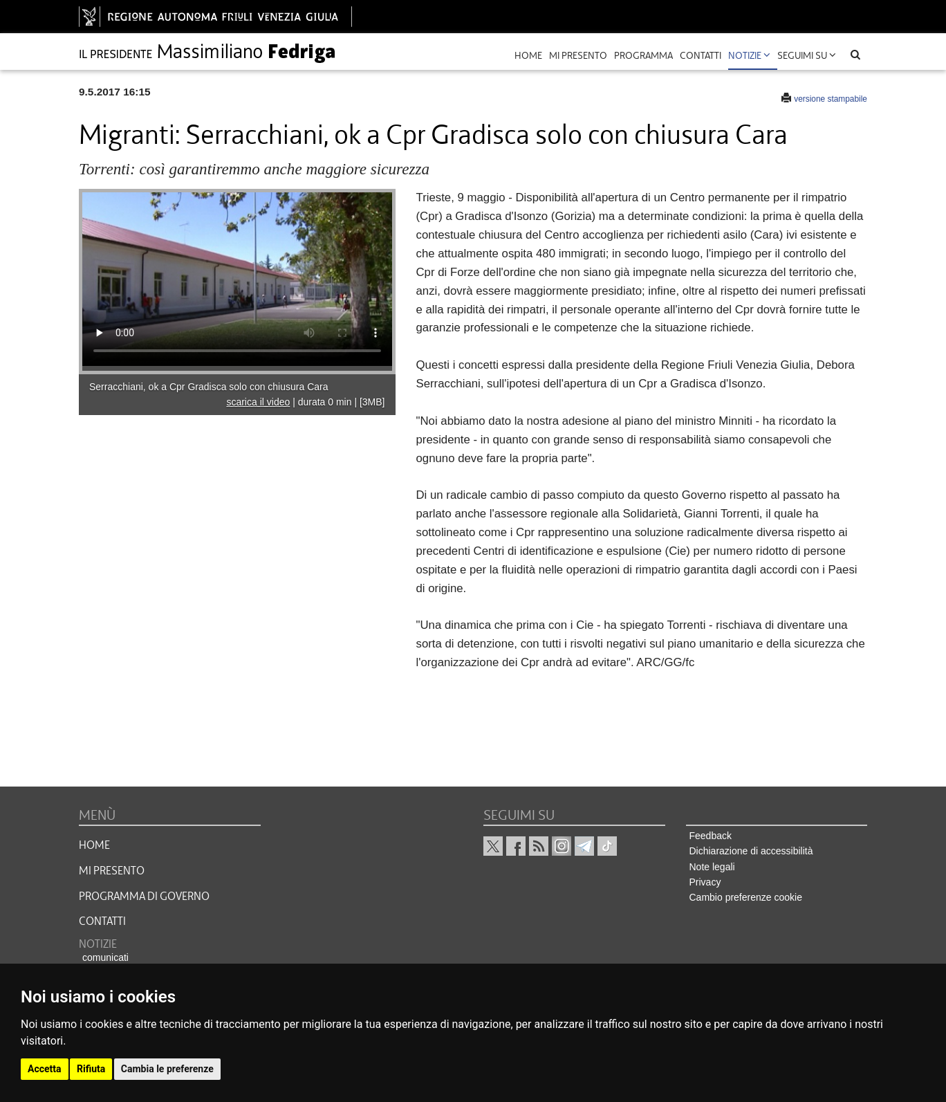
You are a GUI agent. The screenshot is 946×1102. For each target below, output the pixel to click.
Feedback (710, 835)
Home (528, 55)
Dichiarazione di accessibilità (751, 850)
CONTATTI (102, 921)
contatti (700, 55)
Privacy (705, 882)
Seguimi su (806, 55)
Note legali (712, 866)
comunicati (105, 957)
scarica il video (258, 401)
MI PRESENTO (112, 871)
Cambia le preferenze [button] (167, 1068)
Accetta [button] (45, 1068)
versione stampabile (830, 99)
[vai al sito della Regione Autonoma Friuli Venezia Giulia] (215, 16)
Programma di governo (144, 896)
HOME (94, 845)
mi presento (578, 55)
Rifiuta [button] (91, 1068)
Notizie (749, 55)
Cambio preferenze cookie (745, 897)
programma (643, 55)
